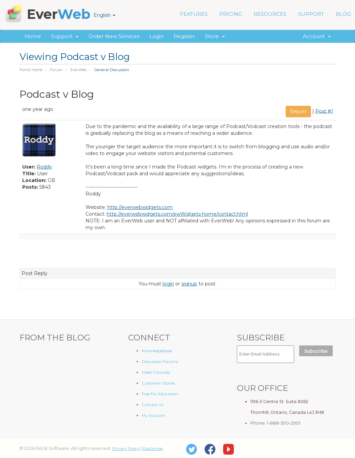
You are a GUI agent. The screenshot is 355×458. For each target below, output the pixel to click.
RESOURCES (270, 14)
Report (298, 112)
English (104, 15)
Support (64, 36)
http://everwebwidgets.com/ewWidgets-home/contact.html (177, 214)
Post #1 (324, 111)
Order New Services (113, 36)
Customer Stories (158, 383)
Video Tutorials (156, 372)
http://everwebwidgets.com (140, 207)
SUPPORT (311, 14)
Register (184, 36)
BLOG (343, 14)
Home (33, 36)
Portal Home (31, 69)
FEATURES (194, 14)
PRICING (230, 14)
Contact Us (152, 404)
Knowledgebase (157, 350)
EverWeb (78, 69)
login (168, 284)
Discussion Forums (160, 361)
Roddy (44, 167)
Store (215, 36)
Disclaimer (153, 448)
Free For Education (160, 393)
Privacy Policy (126, 448)
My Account (153, 415)
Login (156, 36)
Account (317, 36)
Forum (56, 69)
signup (189, 284)
